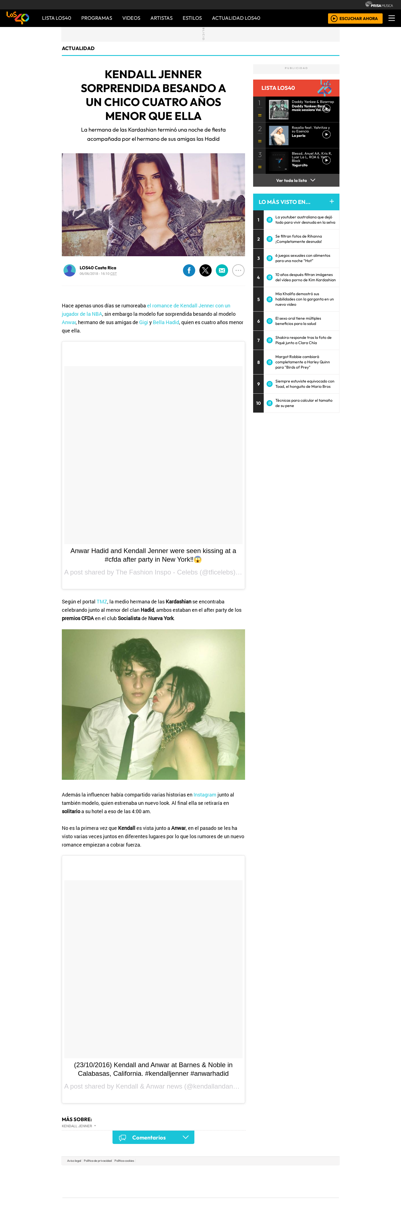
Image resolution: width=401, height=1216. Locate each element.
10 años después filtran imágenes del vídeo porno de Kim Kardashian (305, 277)
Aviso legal (74, 1161)
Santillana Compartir (219, 1173)
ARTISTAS (161, 18)
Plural (187, 1196)
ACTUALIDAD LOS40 (236, 18)
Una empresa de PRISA (87, 1177)
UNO (175, 1181)
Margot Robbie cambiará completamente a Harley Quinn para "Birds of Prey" (302, 362)
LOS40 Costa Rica (98, 267)
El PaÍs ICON (211, 1196)
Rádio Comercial (309, 1196)
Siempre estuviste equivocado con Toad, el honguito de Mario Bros (304, 384)
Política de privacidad (98, 1161)
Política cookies (124, 1161)
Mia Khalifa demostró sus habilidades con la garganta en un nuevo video (304, 299)
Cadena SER (244, 1173)
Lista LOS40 (56, 18)
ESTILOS (192, 18)
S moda (234, 1196)
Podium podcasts (133, 1188)
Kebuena (302, 1181)
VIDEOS (131, 18)
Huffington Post (144, 1181)
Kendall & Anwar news (149, 1086)
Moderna (160, 1196)
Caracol (301, 1173)
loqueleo (257, 1196)
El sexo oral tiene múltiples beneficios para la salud (298, 321)
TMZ (102, 601)
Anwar (69, 322)
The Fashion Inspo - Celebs (157, 572)
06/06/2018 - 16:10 (98, 273)
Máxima (248, 1181)
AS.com (262, 1173)
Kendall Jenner (77, 1125)
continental (234, 1181)
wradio (191, 1181)
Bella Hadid (166, 322)
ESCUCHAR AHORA (358, 18)
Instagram (205, 794)
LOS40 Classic (265, 1181)
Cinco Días (212, 1181)
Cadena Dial (282, 1181)
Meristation (284, 1196)
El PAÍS (136, 1173)
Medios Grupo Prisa (87, 1191)
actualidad (78, 48)
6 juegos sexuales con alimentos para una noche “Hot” (302, 258)
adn (281, 1173)
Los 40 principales (163, 1173)
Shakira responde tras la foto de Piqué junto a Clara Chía (303, 340)
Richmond (133, 1196)
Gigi (143, 322)
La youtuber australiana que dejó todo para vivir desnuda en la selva (305, 219)
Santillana (190, 1173)
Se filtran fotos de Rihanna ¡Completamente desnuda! (298, 239)
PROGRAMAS (96, 18)
